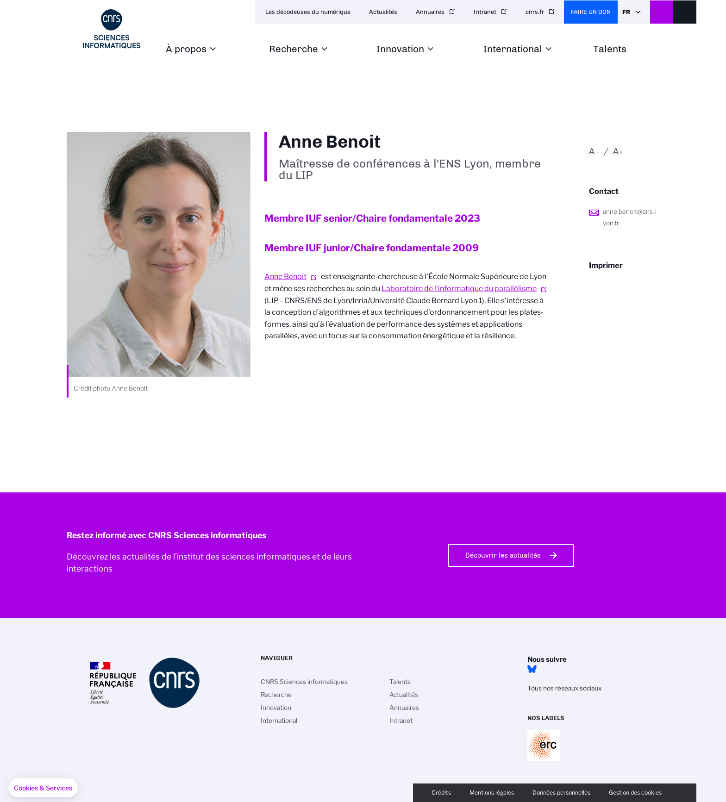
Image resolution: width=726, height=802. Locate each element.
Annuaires (430, 11)
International (512, 49)
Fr (626, 11)
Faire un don (591, 11)
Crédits (441, 792)
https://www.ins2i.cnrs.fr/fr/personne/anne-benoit (624, 283)
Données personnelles (561, 792)
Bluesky (532, 669)
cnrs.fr (535, 11)
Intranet (485, 11)
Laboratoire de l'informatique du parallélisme (459, 288)
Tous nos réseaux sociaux (564, 688)
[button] (43, 788)
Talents (609, 49)
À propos (186, 49)
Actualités (383, 11)
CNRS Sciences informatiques (304, 681)
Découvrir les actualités (503, 555)
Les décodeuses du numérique (307, 11)
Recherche (293, 49)
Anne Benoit (285, 276)
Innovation (400, 49)
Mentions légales (491, 792)
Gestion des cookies (635, 792)
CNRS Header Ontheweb (661, 12)
